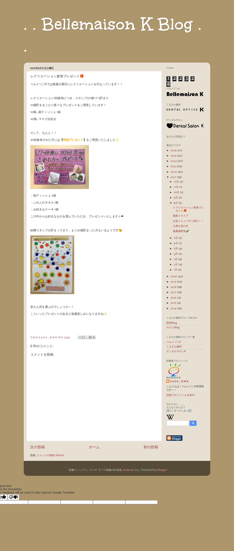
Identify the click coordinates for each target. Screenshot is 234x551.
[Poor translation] (13, 497)
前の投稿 (151, 447)
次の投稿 (37, 447)
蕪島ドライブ (180, 215)
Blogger (162, 470)
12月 (177, 181)
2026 (174, 150)
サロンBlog (173, 327)
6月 (176, 243)
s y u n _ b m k (179, 381)
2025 (173, 155)
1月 (176, 269)
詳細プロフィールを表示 (180, 395)
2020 (174, 276)
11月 (176, 187)
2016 (173, 297)
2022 (173, 171)
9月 (176, 197)
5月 (176, 248)
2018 (173, 287)
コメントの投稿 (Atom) (50, 455)
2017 (173, 292)
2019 (173, 281)
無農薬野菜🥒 (181, 231)
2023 (173, 166)
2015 (173, 303)
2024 (174, 161)
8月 (176, 203)
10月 (177, 192)
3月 (176, 259)
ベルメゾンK (173, 342)
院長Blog (171, 323)
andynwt (128, 470)
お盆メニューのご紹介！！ (188, 221)
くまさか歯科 (174, 346)
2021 (173, 177)
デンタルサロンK (176, 351)
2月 (176, 264)
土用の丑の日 (180, 226)
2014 (173, 308)
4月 (176, 254)
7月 (176, 238)
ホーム (94, 447)
